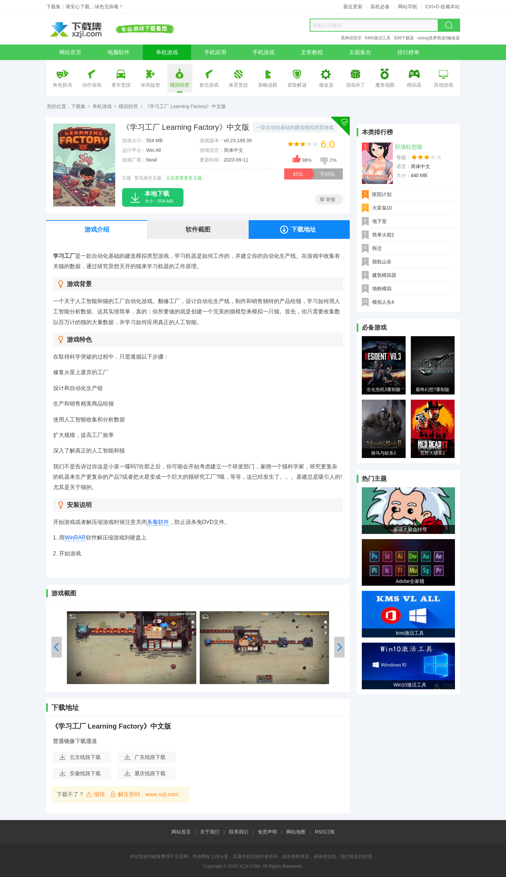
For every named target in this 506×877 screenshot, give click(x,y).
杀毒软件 (158, 522)
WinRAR (75, 537)
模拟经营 (128, 106)
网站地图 (296, 832)
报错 (95, 794)
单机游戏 (102, 106)
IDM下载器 (404, 38)
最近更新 (353, 6)
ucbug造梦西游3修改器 (438, 38)
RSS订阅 (325, 832)
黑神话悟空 (351, 38)
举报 (327, 199)
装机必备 (380, 6)
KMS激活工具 (377, 38)
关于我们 (209, 832)
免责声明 (267, 832)
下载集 (78, 106)
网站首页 (181, 832)
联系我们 (238, 832)
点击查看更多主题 (184, 178)
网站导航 (407, 6)
